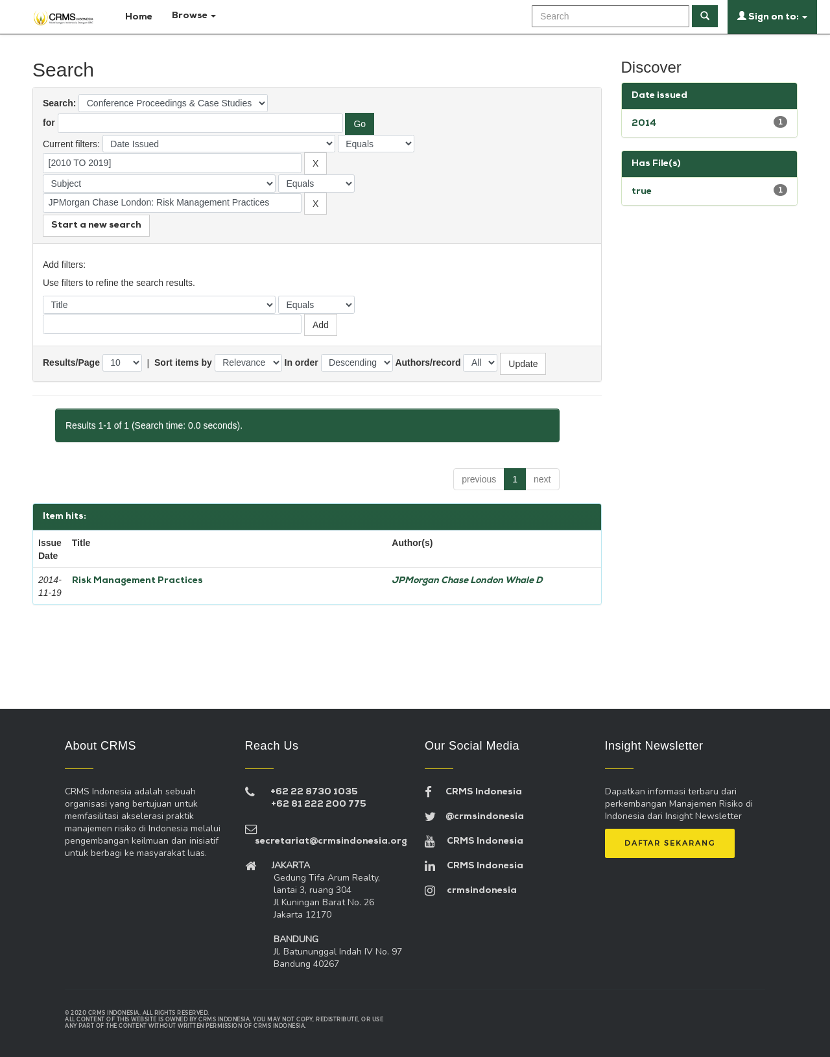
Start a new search (96, 225)
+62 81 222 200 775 (318, 804)
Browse (194, 16)
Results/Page (71, 362)
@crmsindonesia (474, 817)
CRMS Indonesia (473, 792)
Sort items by (183, 362)
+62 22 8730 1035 (314, 792)
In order (301, 362)
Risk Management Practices (137, 581)
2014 (644, 123)
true (642, 191)
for (49, 122)
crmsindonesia (471, 891)
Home (133, 16)
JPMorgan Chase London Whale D (467, 581)
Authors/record (427, 362)
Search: (59, 103)
